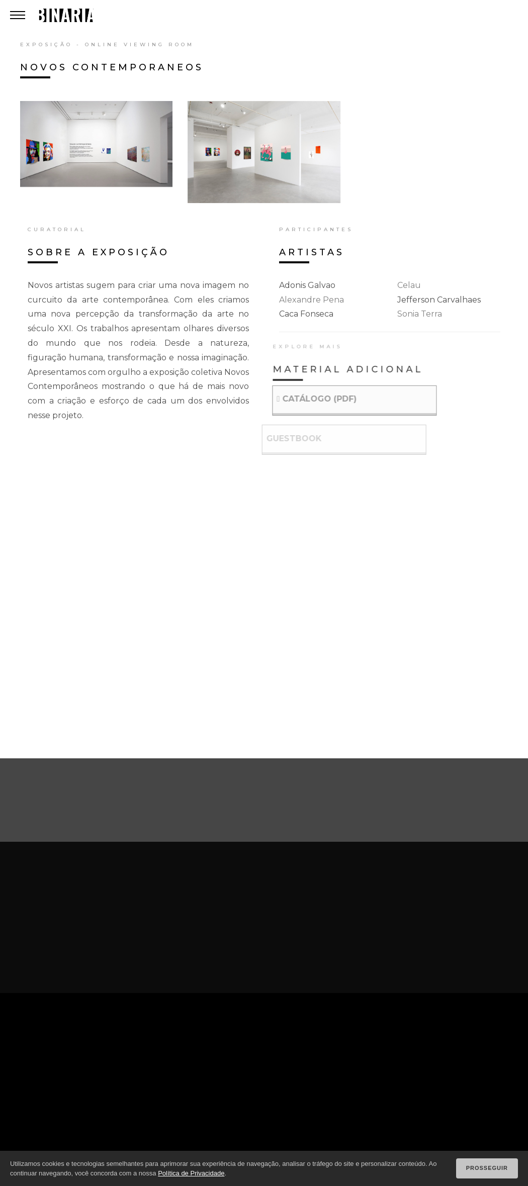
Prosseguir (487, 1168)
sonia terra (419, 314)
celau (409, 285)
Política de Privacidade (191, 1173)
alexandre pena (311, 300)
